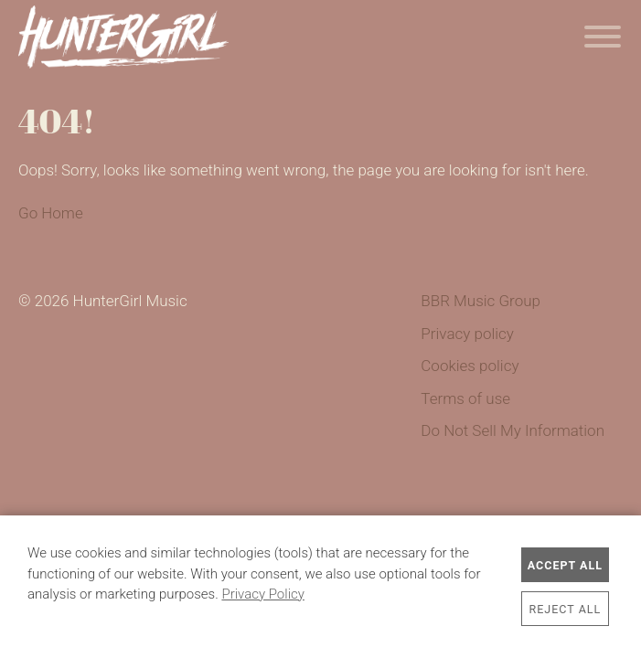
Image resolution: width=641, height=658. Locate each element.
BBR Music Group (480, 301)
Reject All (565, 609)
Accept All (565, 565)
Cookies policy (469, 365)
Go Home (50, 213)
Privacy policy (467, 333)
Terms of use (465, 398)
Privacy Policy (262, 594)
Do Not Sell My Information (512, 430)
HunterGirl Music (123, 36)
